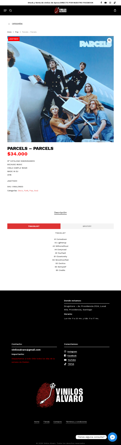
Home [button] (36, 422)
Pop (16, 32)
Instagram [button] (72, 351)
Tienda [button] (46, 422)
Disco (20, 191)
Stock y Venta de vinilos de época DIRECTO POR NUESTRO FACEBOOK (60, 3)
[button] (5, 10)
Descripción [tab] (60, 212)
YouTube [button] (72, 360)
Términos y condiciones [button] (76, 422)
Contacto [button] (57, 422)
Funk (26, 191)
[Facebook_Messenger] (112, 437)
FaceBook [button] (71, 355)
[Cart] (114, 10)
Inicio (9, 32)
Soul (36, 191)
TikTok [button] (71, 364)
